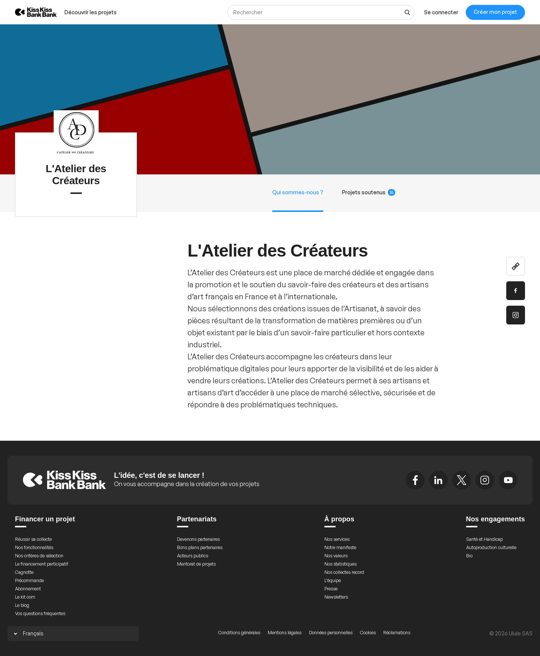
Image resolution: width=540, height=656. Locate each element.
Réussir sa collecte (33, 539)
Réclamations (396, 632)
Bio (469, 555)
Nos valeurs (336, 555)
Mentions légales (285, 632)
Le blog (22, 605)
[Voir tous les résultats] (407, 12)
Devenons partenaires (198, 539)
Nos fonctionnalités (34, 547)
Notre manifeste (340, 547)
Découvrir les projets (90, 12)
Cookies (368, 632)
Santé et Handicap (484, 539)
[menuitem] (90, 12)
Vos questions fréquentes (40, 613)
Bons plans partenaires (199, 547)
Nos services (337, 539)
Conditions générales (239, 632)
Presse (331, 588)
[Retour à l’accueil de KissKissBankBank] (30, 12)
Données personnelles (330, 632)
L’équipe (332, 580)
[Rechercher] (321, 12)
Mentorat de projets (196, 564)
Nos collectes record (344, 572)
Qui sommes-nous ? (297, 192)
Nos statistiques (340, 564)
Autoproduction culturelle (491, 547)
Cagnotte (24, 572)
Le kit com (25, 597)
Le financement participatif (41, 564)
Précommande (29, 580)
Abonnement (28, 588)
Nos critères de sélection (39, 555)
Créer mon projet (495, 12)
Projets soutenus (369, 192)
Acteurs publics (192, 555)
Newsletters (336, 597)
